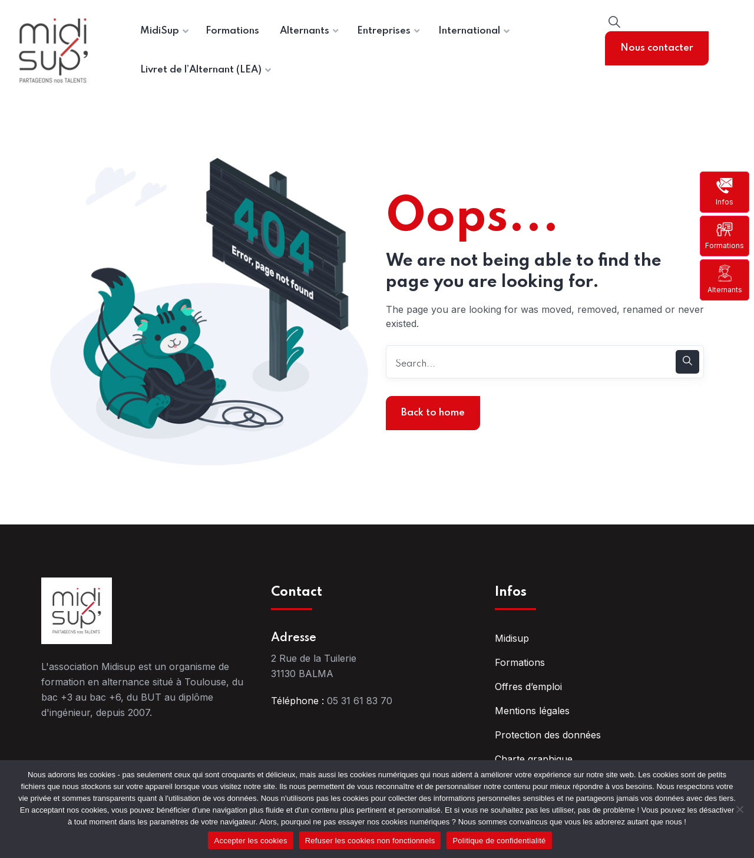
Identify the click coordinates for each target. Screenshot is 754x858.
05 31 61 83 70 (359, 701)
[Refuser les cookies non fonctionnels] (739, 809)
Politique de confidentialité (498, 840)
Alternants (724, 279)
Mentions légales (532, 711)
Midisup (512, 638)
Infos (724, 191)
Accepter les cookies (250, 840)
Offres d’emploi (528, 686)
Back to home (433, 413)
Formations (724, 235)
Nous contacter (656, 48)
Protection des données (548, 735)
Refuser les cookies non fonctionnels (370, 840)
